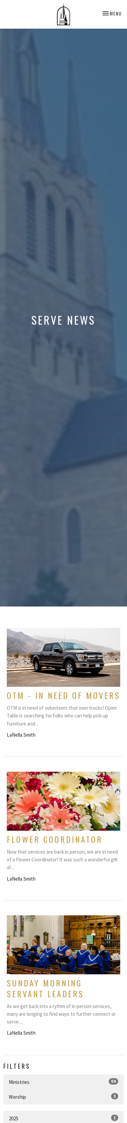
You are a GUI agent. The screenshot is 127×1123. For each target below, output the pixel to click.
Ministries (63, 1081)
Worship (63, 1096)
